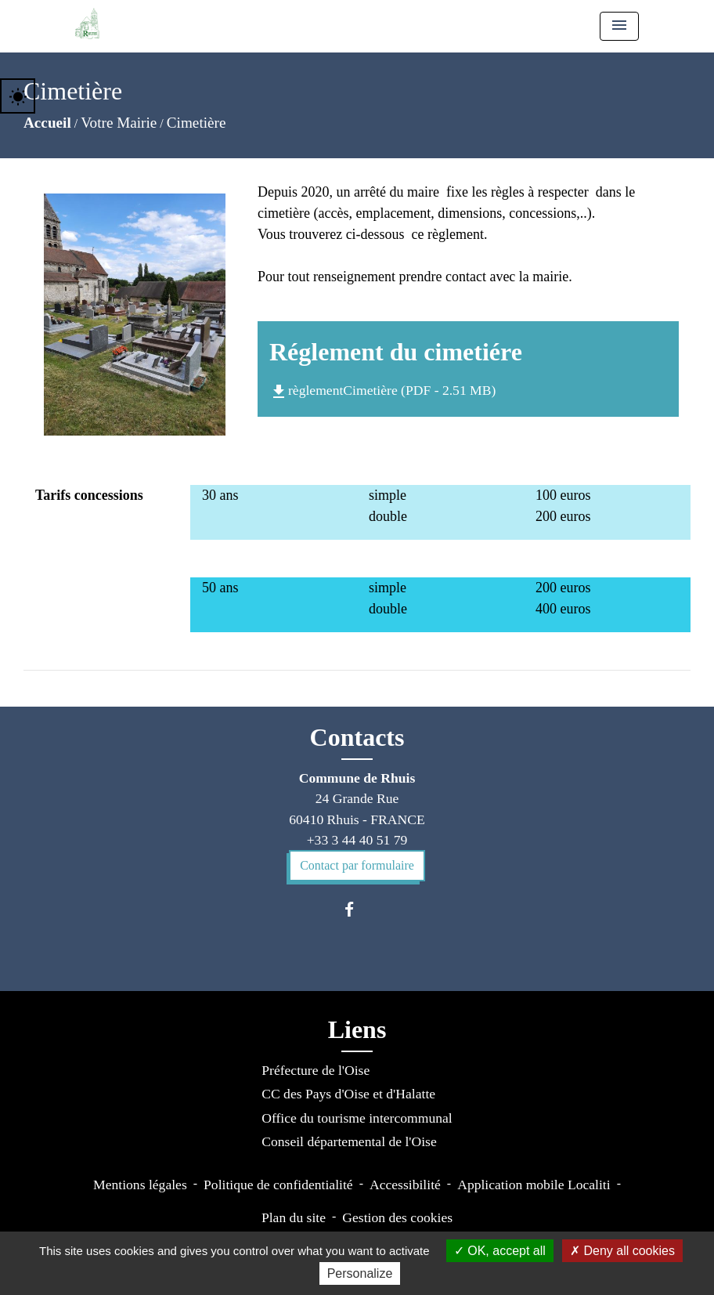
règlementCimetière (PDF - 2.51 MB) (382, 390)
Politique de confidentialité (278, 1184)
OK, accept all (500, 1250)
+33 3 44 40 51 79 (357, 840)
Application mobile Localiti (533, 1184)
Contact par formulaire (357, 865)
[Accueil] (87, 23)
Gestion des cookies (397, 1217)
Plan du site (293, 1217)
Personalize (360, 1273)
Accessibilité (405, 1184)
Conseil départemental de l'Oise (349, 1141)
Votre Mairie (119, 122)
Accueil (47, 122)
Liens (357, 1029)
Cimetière (196, 122)
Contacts (357, 737)
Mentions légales (140, 1184)
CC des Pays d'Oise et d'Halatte (348, 1093)
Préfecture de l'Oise (315, 1070)
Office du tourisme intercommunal (356, 1118)
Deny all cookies (622, 1250)
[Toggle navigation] (619, 26)
